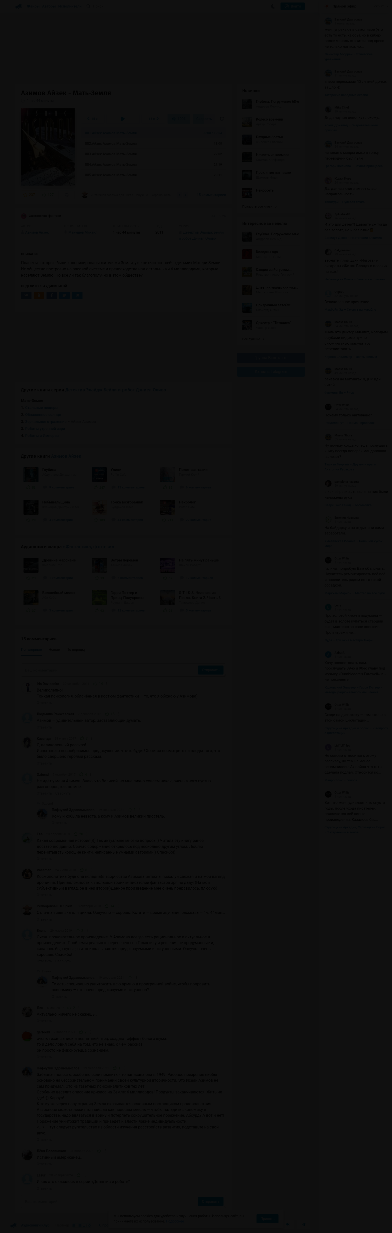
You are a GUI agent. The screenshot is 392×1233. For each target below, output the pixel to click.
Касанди (44, 738)
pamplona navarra (341, 482)
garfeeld (43, 1032)
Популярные (31, 650)
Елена (41, 930)
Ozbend (43, 774)
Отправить (211, 670)
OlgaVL (334, 292)
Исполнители (70, 6)
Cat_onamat (337, 250)
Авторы (49, 6)
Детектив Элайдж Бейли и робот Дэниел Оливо (116, 390)
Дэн (40, 1008)
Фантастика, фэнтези (41, 216)
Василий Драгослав (343, 20)
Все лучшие (253, 339)
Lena (332, 605)
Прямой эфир (344, 6)
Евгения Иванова (341, 518)
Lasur (41, 1175)
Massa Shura (338, 322)
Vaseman (44, 870)
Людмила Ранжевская (55, 714)
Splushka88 (337, 214)
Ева (39, 834)
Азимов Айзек (66, 456)
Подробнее (175, 1221)
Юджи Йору (337, 179)
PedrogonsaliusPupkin (54, 906)
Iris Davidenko (48, 684)
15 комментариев (211, 195)
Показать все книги (259, 206)
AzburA (334, 653)
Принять (267, 1219)
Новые (54, 650)
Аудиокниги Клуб (30, 1225)
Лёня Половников (51, 1151)
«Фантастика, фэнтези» (88, 546)
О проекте (107, 1225)
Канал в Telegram (271, 371)
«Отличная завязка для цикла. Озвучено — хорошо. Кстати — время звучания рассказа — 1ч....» (127, 195)
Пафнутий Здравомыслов (73, 810)
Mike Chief (336, 108)
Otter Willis (337, 405)
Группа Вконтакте (271, 357)
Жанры (33, 6)
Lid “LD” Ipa (337, 746)
